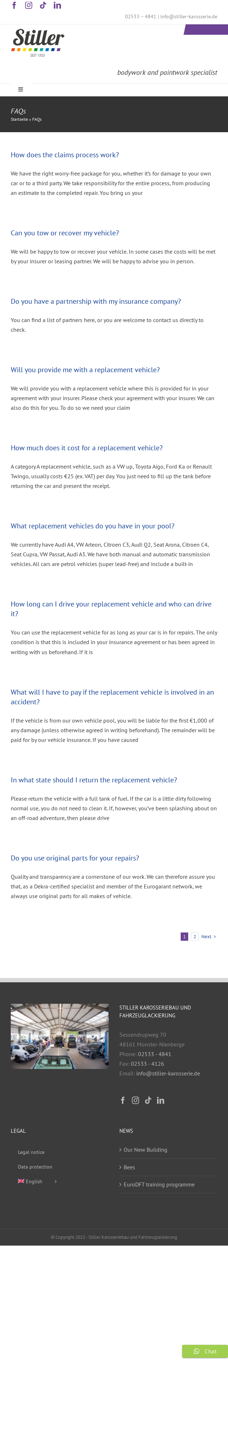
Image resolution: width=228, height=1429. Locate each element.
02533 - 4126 (147, 1063)
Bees (129, 1167)
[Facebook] (123, 1100)
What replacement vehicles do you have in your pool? (93, 526)
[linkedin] (57, 5)
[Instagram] (135, 1100)
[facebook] (14, 5)
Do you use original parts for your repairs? (75, 858)
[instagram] (28, 5)
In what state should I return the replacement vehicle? (94, 780)
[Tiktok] (148, 1100)
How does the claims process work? (65, 154)
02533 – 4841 (140, 16)
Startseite (19, 119)
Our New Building (145, 1149)
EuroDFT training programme (159, 1184)
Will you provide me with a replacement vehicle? (85, 369)
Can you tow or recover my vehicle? (65, 233)
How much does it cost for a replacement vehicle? (87, 447)
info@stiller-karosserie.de (188, 16)
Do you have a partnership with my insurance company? (96, 301)
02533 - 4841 (154, 1054)
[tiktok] (43, 5)
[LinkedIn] (160, 1100)
